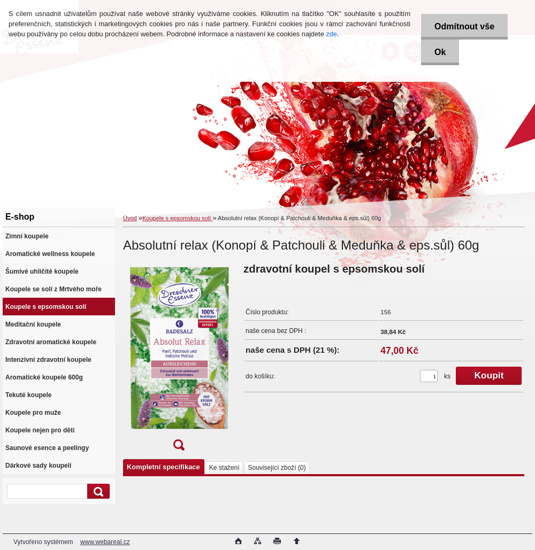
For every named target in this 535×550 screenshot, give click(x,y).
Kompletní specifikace (163, 467)
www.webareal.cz (105, 542)
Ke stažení (224, 467)
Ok (440, 52)
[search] (96, 491)
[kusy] (429, 376)
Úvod (130, 218)
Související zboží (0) (276, 467)
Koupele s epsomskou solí (177, 218)
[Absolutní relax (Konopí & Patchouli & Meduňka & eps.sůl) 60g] (178, 360)
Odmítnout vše (464, 26)
